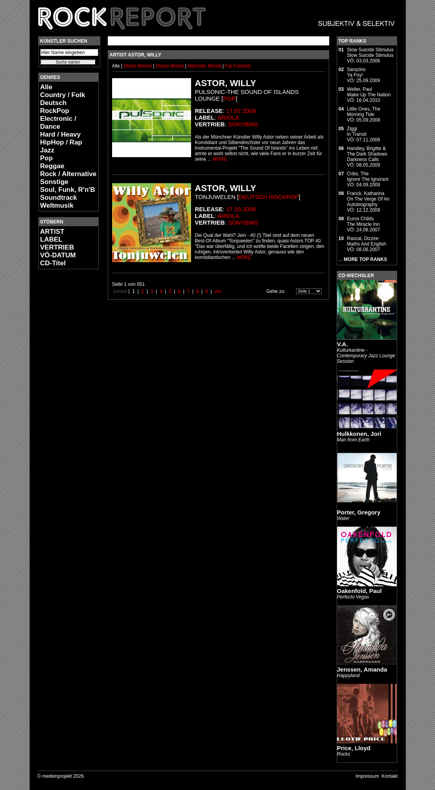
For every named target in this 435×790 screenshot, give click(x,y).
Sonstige (54, 182)
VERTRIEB (57, 247)
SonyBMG (243, 124)
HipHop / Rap (61, 142)
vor (217, 291)
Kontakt (390, 776)
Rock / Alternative (68, 174)
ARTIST (52, 231)
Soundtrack (58, 197)
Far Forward (238, 66)
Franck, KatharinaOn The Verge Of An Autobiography (368, 199)
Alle (46, 87)
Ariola (228, 117)
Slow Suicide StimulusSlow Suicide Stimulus (370, 52)
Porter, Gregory (359, 512)
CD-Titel (53, 263)
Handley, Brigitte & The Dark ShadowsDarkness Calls (367, 154)
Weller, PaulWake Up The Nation (369, 92)
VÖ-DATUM (58, 255)
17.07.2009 (241, 110)
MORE (220, 159)
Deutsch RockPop (54, 106)
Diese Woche (138, 66)
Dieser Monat (170, 66)
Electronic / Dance (58, 122)
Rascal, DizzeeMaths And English (366, 241)
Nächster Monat (204, 66)
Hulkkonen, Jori (359, 433)
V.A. (342, 344)
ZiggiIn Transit (356, 131)
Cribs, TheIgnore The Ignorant (367, 176)
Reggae (52, 166)
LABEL (51, 239)
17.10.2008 (241, 209)
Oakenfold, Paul (359, 590)
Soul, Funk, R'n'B (67, 189)
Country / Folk (62, 95)
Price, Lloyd (354, 748)
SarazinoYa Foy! (356, 72)
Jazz (47, 150)
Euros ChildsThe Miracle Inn (363, 221)
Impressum (367, 776)
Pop (46, 158)
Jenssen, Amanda (362, 669)
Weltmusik (57, 205)
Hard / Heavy (60, 134)
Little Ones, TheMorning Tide (364, 111)
